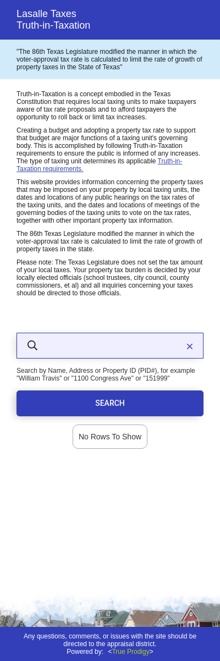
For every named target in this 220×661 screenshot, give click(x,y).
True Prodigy (130, 652)
